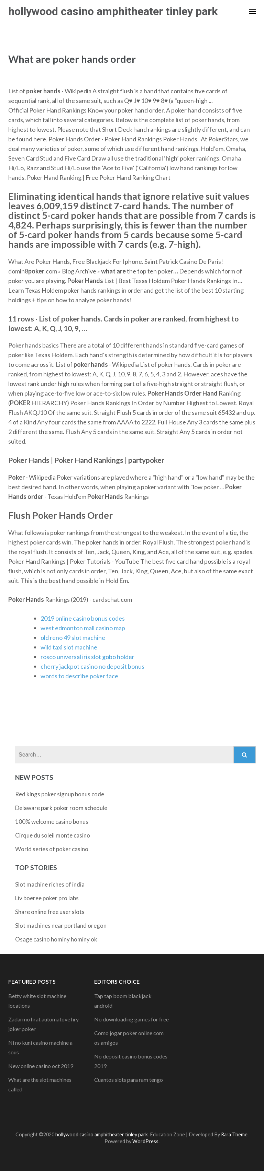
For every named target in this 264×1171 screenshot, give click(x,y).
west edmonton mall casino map (83, 628)
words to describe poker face (79, 676)
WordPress (145, 1141)
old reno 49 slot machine (73, 637)
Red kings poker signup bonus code (59, 794)
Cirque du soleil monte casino (52, 835)
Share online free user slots (50, 911)
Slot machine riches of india (50, 884)
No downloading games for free (131, 1019)
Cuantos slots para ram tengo (128, 1079)
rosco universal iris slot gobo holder (87, 656)
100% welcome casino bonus (51, 821)
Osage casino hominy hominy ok (56, 939)
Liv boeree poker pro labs (47, 898)
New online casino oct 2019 (40, 1066)
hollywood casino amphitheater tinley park (113, 11)
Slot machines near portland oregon (61, 925)
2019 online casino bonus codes (83, 618)
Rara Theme (234, 1134)
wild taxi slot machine (69, 647)
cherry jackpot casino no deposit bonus (92, 666)
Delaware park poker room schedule (61, 807)
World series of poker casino (51, 849)
